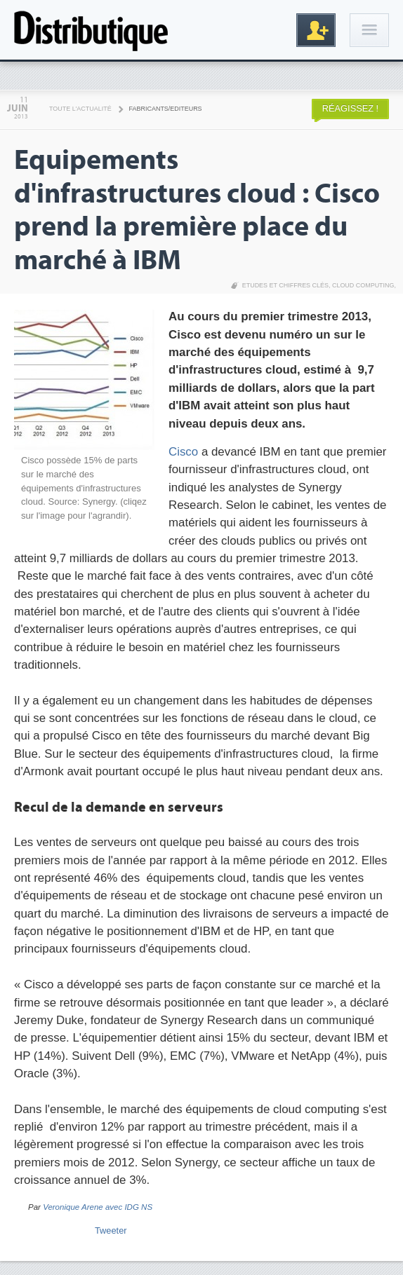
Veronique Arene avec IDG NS (97, 1207)
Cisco (183, 451)
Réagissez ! (350, 108)
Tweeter (111, 1230)
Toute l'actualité (80, 108)
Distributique (91, 30)
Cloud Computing (363, 285)
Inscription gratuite (316, 30)
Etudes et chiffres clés (285, 285)
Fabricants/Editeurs (165, 108)
